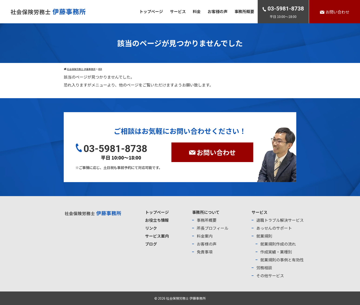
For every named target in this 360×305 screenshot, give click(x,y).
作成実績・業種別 (276, 252)
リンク (151, 228)
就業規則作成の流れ (278, 244)
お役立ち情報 (157, 220)
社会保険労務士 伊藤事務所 (186, 298)
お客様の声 (217, 11)
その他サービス (270, 275)
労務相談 (264, 268)
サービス (178, 11)
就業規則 (264, 236)
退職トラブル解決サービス (280, 220)
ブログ (151, 244)
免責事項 (205, 252)
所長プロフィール (212, 228)
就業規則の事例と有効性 (282, 260)
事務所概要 (244, 11)
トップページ (151, 11)
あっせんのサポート (274, 228)
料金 (197, 11)
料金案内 (205, 236)
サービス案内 (157, 236)
